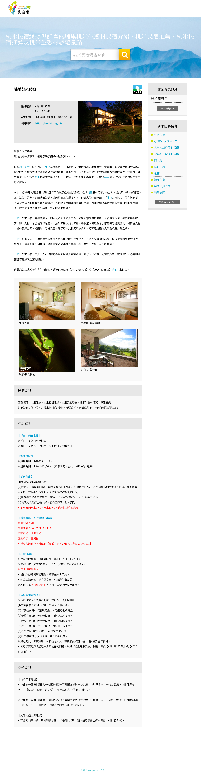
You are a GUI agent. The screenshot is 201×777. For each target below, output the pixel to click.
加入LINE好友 (159, 768)
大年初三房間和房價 (166, 148)
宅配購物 (166, 14)
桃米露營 (77, 11)
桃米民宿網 (19, 8)
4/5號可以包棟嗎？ (165, 141)
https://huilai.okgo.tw (49, 123)
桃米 (26, 167)
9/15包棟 (159, 135)
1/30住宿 (159, 167)
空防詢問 (159, 193)
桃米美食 (107, 12)
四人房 (158, 160)
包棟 (157, 173)
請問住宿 (159, 180)
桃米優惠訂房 (183, 11)
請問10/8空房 (162, 186)
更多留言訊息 (167, 202)
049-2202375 (140, 768)
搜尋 (124, 54)
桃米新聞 (136, 12)
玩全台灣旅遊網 (121, 4)
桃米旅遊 (92, 11)
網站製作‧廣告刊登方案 (157, 4)
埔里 (21, 167)
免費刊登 (137, 4)
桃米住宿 (62, 11)
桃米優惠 (121, 12)
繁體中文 (183, 4)
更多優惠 (168, 108)
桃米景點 (151, 13)
